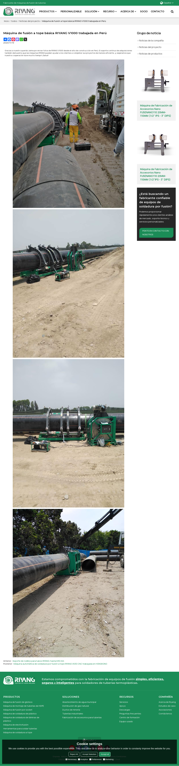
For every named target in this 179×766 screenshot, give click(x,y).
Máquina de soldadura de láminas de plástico (21, 719)
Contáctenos (165, 713)
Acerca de (127, 11)
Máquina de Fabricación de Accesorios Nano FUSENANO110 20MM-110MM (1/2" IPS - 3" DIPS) (156, 110)
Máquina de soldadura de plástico (20, 713)
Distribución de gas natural (75, 706)
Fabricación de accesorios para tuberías (82, 717)
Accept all (105, 754)
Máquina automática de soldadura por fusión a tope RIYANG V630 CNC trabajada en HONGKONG (60, 663)
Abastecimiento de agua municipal (79, 702)
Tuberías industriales (72, 713)
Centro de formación (129, 717)
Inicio (6, 21)
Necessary (70, 759)
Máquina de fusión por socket (17, 709)
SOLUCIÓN (91, 11)
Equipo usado (126, 721)
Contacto (157, 11)
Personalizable (71, 11)
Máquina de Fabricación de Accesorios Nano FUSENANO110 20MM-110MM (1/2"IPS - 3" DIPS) (156, 174)
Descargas (124, 709)
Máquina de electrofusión (15, 724)
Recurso (109, 11)
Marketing (108, 759)
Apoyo (122, 706)
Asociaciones (165, 709)
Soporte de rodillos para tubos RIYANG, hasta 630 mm (38, 661)
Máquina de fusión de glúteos (17, 702)
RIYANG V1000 (57, 50)
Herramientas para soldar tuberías (20, 728)
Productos (47, 11)
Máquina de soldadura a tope (17, 732)
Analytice (83, 759)
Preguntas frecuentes (130, 713)
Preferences (95, 759)
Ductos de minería (71, 709)
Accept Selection (89, 754)
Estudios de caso (167, 706)
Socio (144, 11)
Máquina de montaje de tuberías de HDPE (23, 706)
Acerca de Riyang (167, 702)
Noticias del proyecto (29, 21)
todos (14, 21)
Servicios (123, 702)
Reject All (74, 754)
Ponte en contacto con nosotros (156, 233)
